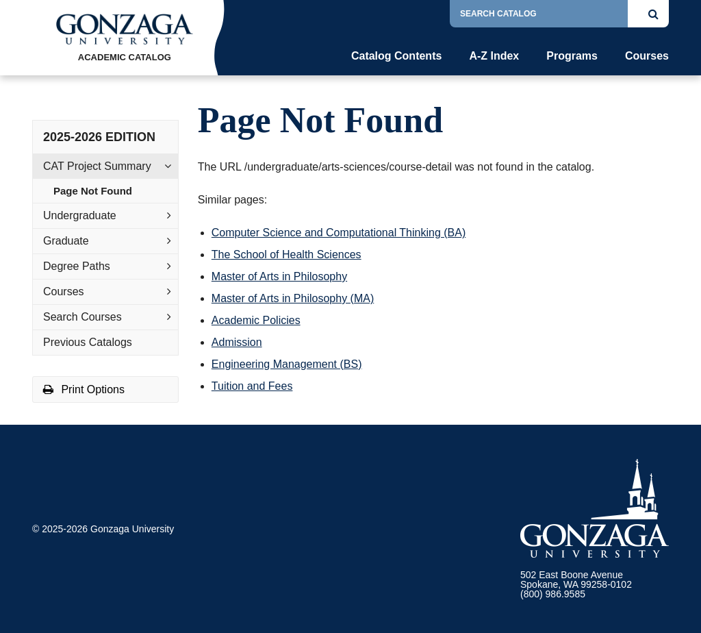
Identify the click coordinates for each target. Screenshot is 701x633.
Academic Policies (256, 320)
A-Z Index (494, 56)
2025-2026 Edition (99, 137)
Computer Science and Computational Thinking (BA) (339, 232)
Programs (572, 56)
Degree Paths (76, 266)
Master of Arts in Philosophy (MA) (293, 298)
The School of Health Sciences (286, 254)
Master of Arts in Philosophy (279, 276)
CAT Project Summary (97, 166)
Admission (237, 342)
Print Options (84, 389)
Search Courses (82, 317)
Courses (647, 56)
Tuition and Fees (252, 386)
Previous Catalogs (87, 342)
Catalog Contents (396, 56)
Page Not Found (92, 191)
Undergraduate (79, 215)
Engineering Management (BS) (287, 364)
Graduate (66, 241)
